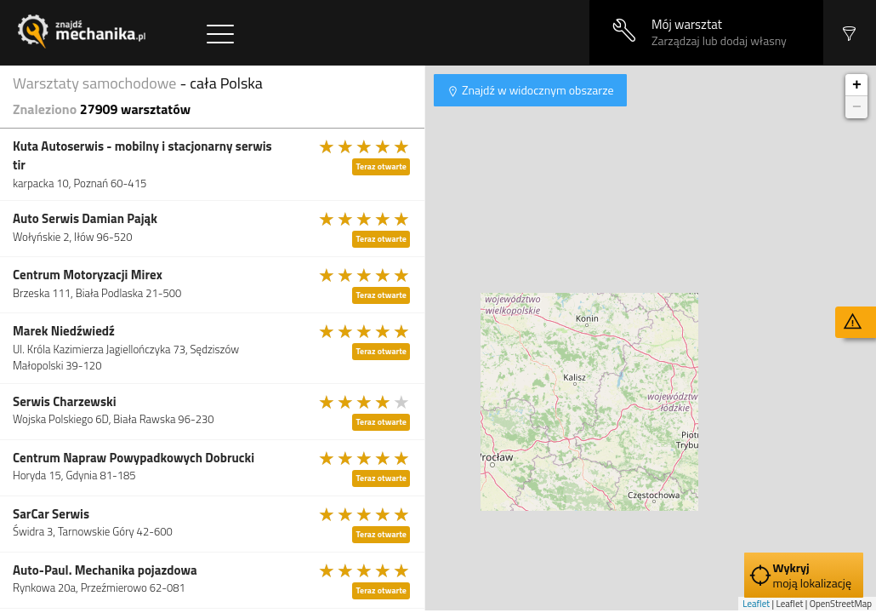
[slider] (365, 146)
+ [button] (857, 85)
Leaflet (756, 603)
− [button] (857, 107)
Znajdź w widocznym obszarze (536, 90)
